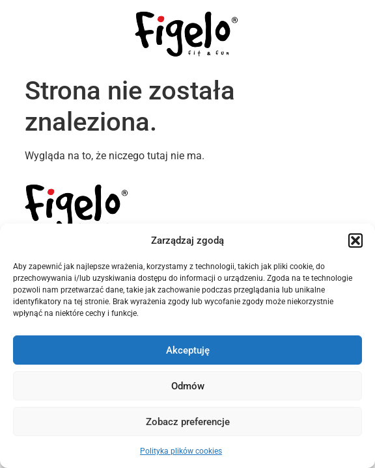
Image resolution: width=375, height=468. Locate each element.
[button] (355, 240)
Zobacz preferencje (188, 422)
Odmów (187, 386)
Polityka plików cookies (181, 451)
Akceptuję (188, 350)
